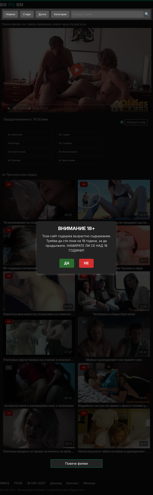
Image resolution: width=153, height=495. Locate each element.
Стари (27, 14)
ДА (66, 263)
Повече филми (76, 463)
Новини (10, 14)
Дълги (42, 14)
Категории (60, 14)
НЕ (86, 263)
